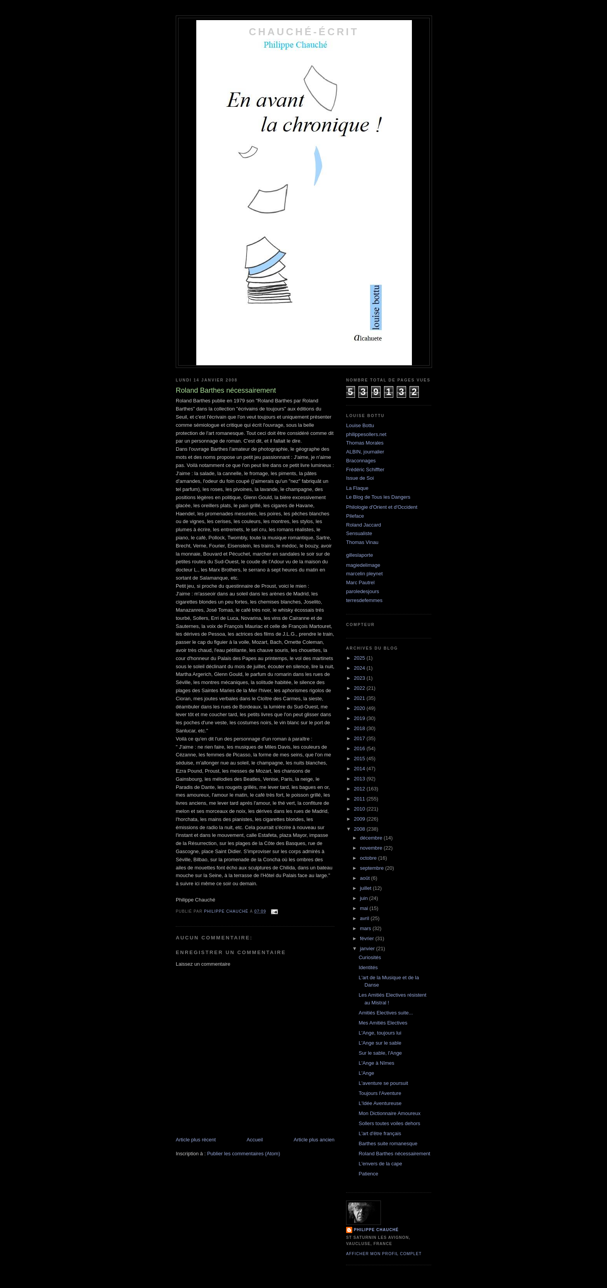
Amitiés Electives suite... (385, 1013)
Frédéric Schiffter (365, 469)
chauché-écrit (304, 32)
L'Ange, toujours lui (379, 1033)
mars (366, 928)
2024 (360, 668)
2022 (360, 688)
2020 (360, 708)
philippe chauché (376, 1230)
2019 (360, 718)
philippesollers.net (366, 434)
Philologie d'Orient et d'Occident (381, 507)
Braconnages (361, 461)
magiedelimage (363, 565)
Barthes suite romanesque (387, 1143)
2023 (360, 678)
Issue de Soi (360, 478)
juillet (366, 888)
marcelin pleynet (364, 573)
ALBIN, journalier (365, 452)
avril (365, 918)
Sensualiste (359, 533)
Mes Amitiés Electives (382, 1023)
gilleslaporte (359, 555)
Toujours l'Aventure (379, 1093)
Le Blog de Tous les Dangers (378, 497)
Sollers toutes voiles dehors (389, 1123)
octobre (369, 858)
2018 (360, 728)
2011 (360, 799)
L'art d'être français (379, 1133)
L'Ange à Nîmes (376, 1063)
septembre (372, 868)
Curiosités (369, 957)
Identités (367, 967)
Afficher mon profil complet (384, 1254)
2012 (360, 789)
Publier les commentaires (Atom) (243, 1153)
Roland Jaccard (363, 525)
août (365, 878)
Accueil (255, 1140)
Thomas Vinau (362, 542)
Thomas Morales (365, 443)
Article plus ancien (314, 1140)
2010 (360, 809)
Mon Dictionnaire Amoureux (389, 1113)
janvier (368, 948)
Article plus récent (196, 1140)
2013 (360, 779)
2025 (360, 658)
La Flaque (357, 488)
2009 (360, 819)
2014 (360, 768)
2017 (360, 738)
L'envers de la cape (380, 1164)
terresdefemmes (364, 600)
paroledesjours (362, 591)
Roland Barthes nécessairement (394, 1153)
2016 (360, 748)
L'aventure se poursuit (383, 1083)
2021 (360, 698)
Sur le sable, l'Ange (380, 1053)
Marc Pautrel (360, 582)
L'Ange (366, 1073)
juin (364, 898)
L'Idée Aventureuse (379, 1103)
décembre (372, 838)
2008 (360, 829)
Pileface (355, 516)
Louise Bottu (360, 425)
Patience (368, 1174)
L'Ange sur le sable (379, 1043)
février (368, 938)
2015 (360, 758)
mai (365, 908)
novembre (372, 848)
